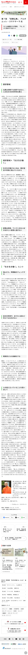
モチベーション (15, 42)
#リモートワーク (6, 615)
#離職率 (4, 613)
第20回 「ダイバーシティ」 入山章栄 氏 (12, 585)
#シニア (20, 611)
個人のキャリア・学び (7, 39)
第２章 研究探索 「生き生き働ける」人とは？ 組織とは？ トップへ (14, 601)
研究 (11, 6)
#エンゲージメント (7, 611)
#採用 (15, 611)
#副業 (22, 609)
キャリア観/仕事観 (18, 39)
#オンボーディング (12, 613)
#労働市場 (16, 609)
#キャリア (4, 609)
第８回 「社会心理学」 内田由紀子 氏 (21, 528)
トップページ (4, 6)
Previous (1, 552)
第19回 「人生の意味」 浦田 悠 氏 (10, 588)
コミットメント (6, 42)
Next (26, 552)
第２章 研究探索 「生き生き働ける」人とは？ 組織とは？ (14, 538)
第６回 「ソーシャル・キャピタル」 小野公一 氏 (7, 528)
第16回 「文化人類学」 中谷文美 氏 (11, 598)
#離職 (10, 609)
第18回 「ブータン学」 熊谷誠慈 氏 (11, 591)
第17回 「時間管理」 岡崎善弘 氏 (10, 594)
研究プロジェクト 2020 (19, 6)
